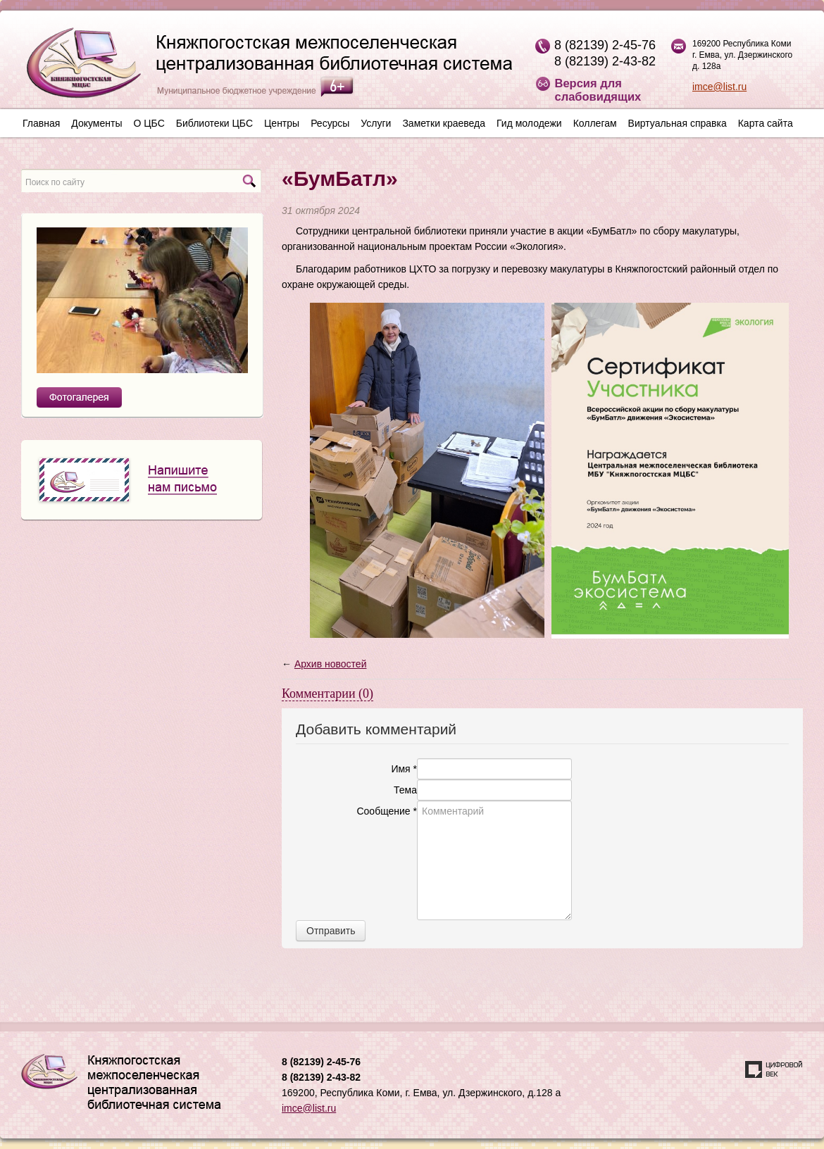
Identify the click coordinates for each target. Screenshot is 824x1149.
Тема (405, 790)
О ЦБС (148, 123)
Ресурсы (330, 123)
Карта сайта (765, 123)
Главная (41, 123)
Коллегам (595, 123)
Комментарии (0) (327, 693)
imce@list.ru (719, 86)
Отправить (330, 930)
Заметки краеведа (443, 123)
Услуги (376, 123)
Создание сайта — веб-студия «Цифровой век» (774, 1069)
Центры (281, 123)
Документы (96, 123)
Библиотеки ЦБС (214, 123)
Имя (404, 768)
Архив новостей (330, 664)
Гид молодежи (529, 123)
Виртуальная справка (677, 123)
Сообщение (386, 811)
